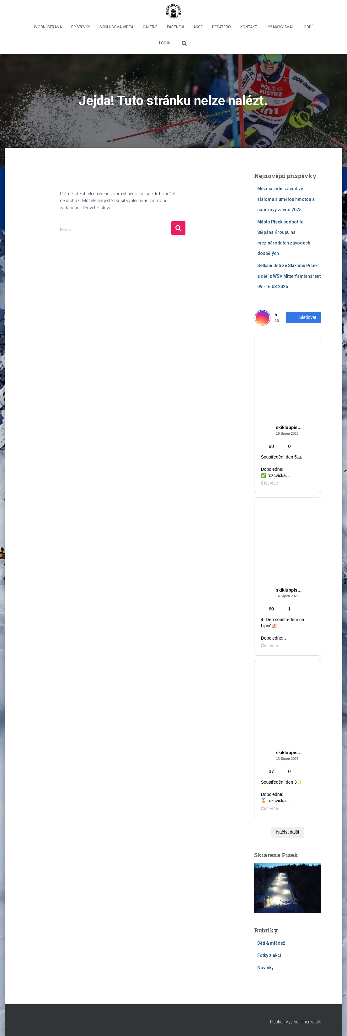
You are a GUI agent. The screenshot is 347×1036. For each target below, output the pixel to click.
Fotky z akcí (269, 955)
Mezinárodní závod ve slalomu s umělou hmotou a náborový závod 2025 (286, 199)
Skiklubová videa (116, 27)
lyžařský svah (280, 27)
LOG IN (165, 43)
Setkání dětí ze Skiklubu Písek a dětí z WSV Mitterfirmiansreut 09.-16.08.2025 (289, 276)
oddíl (309, 27)
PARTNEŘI (175, 27)
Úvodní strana (47, 27)
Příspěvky (80, 27)
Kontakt (248, 27)
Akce (198, 27)
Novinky (265, 967)
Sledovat (303, 317)
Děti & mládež (271, 943)
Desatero (221, 27)
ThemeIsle (311, 1021)
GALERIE (150, 27)
